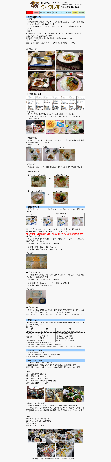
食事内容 (49, 12)
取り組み (55, 12)
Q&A (62, 12)
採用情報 (75, 12)
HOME (29, 12)
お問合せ (81, 12)
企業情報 (36, 12)
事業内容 (42, 12)
